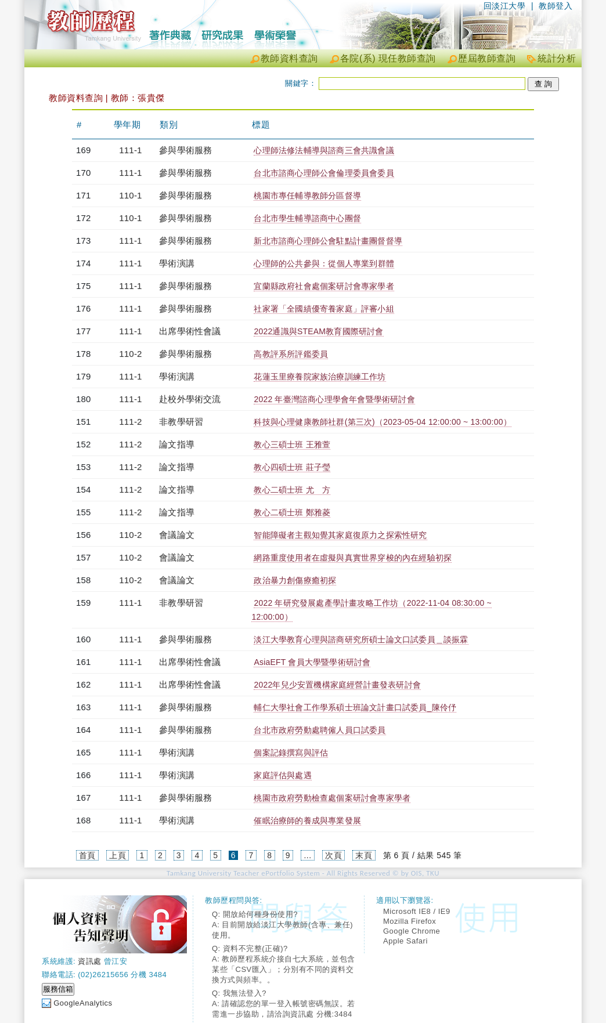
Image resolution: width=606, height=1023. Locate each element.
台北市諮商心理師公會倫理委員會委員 (324, 173)
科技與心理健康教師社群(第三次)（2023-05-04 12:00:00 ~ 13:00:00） (382, 421)
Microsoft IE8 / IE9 (416, 911)
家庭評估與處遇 (282, 775)
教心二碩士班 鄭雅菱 (292, 512)
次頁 (333, 855)
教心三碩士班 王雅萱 (292, 444)
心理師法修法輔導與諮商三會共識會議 (324, 150)
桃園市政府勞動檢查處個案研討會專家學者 (332, 798)
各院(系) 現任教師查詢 (388, 58)
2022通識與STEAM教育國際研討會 (318, 331)
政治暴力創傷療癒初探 (295, 580)
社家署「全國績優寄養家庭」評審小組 (324, 308)
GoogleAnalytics (82, 1003)
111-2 (130, 421)
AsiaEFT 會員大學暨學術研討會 (312, 662)
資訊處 (90, 961)
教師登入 (555, 5)
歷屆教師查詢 (486, 58)
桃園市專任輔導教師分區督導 (307, 195)
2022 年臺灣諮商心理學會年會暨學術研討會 (334, 399)
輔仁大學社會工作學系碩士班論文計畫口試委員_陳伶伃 (355, 707)
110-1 (130, 195)
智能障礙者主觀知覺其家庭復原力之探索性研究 (340, 535)
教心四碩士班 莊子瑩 (292, 467)
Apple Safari (405, 941)
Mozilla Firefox (409, 921)
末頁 (363, 855)
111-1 (130, 150)
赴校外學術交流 (190, 399)
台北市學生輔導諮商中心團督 (307, 218)
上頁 (117, 855)
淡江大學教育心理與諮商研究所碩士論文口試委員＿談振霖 (361, 639)
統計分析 (557, 58)
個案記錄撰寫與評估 (291, 752)
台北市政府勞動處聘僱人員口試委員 (319, 730)
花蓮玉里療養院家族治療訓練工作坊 (319, 376)
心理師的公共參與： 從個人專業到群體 (324, 263)
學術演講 (176, 263)
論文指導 (176, 444)
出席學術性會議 (190, 331)
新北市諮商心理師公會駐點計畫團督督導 (328, 240)
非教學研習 (181, 421)
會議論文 (176, 535)
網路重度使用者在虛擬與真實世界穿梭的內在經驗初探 (353, 557)
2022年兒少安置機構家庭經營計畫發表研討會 (337, 684)
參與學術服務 (185, 150)
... (307, 855)
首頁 (87, 855)
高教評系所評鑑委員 (291, 354)
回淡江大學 (505, 5)
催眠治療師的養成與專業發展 (307, 820)
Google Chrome (411, 931)
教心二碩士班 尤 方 (292, 489)
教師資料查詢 (289, 58)
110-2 (130, 354)
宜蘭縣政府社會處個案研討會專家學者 (324, 286)
